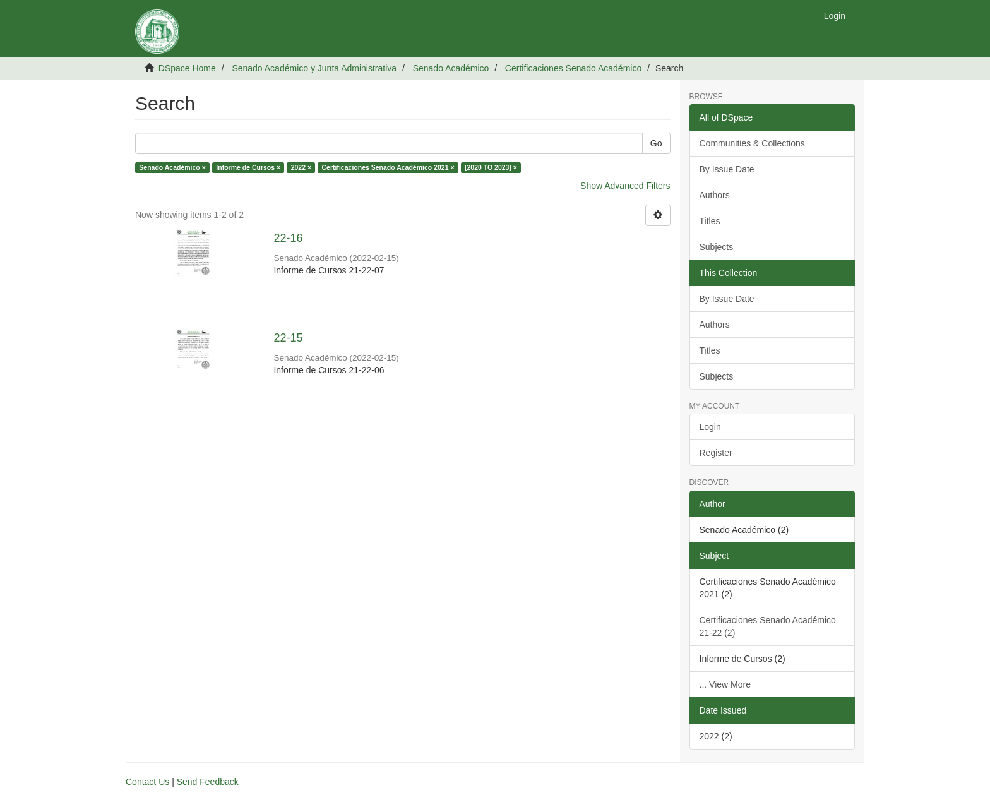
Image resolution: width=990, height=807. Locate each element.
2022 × (301, 167)
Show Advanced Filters (625, 186)
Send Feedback (208, 782)
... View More (725, 684)
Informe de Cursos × (248, 167)
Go (656, 143)
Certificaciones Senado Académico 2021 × (388, 167)
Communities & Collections (752, 143)
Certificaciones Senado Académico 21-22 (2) (768, 626)
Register (716, 453)
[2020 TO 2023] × (491, 167)
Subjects (717, 247)
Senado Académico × (172, 167)
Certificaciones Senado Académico (573, 68)
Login (710, 427)
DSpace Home (187, 68)
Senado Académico (451, 68)
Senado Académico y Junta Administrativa (314, 68)
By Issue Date (727, 169)
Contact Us (147, 782)
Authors (715, 195)
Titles (710, 221)
